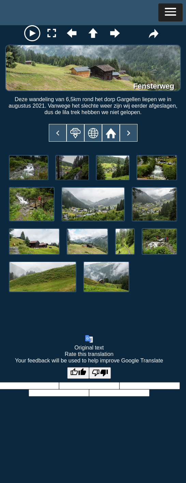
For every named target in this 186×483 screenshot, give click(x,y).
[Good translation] (78, 373)
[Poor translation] (100, 373)
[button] (170, 12)
